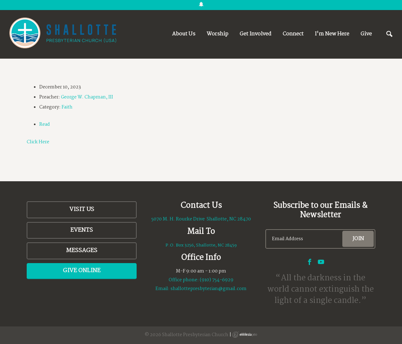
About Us (183, 34)
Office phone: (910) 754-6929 (201, 280)
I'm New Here (332, 34)
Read (44, 124)
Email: (163, 289)
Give (366, 34)
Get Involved (255, 34)
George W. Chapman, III (87, 97)
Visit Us (81, 209)
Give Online (81, 270)
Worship (217, 34)
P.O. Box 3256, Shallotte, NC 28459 (201, 245)
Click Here (38, 142)
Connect (293, 34)
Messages (81, 250)
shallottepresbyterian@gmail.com (209, 289)
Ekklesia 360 (244, 334)
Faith (67, 107)
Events (81, 230)
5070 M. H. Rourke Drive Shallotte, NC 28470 (201, 219)
